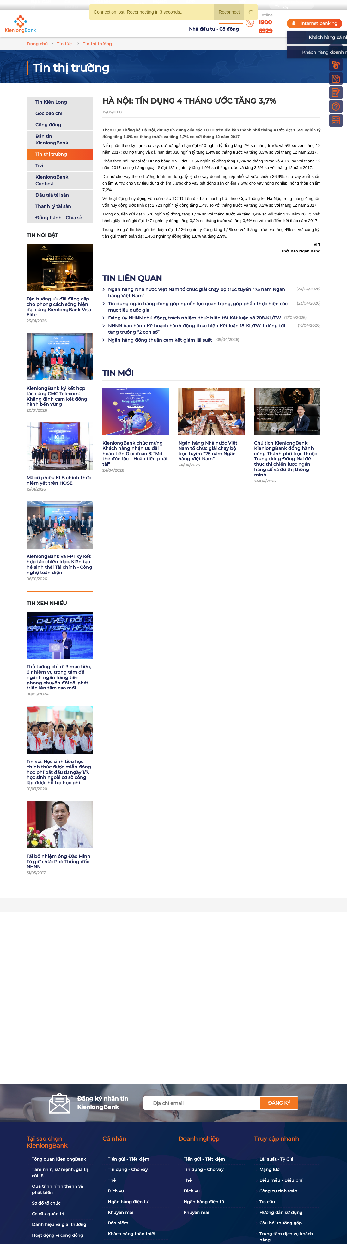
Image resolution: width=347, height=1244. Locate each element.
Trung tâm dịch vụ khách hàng (286, 1236)
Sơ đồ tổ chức (46, 1202)
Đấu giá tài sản (52, 186)
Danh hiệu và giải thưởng (59, 1224)
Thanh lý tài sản (53, 197)
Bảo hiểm (118, 1222)
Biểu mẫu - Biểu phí (280, 1180)
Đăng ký (279, 1103)
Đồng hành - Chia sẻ (58, 209)
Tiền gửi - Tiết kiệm (128, 1159)
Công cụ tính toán (278, 1190)
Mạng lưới (270, 1169)
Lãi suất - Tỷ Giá (276, 1159)
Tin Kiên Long (51, 93)
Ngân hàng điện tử (128, 1201)
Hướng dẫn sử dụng (280, 1212)
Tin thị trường (51, 145)
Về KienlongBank (83, 19)
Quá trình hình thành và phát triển (57, 1189)
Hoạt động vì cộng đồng (57, 1235)
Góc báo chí (48, 104)
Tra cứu (267, 1201)
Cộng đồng (48, 116)
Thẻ (112, 1180)
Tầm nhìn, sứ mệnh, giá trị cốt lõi (60, 1172)
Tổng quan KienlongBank (59, 1159)
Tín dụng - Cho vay (128, 1169)
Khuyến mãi (120, 1212)
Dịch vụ (116, 1190)
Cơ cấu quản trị (48, 1213)
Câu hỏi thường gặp (280, 1222)
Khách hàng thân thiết (131, 1233)
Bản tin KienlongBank (51, 130)
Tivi (39, 157)
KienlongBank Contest (51, 171)
